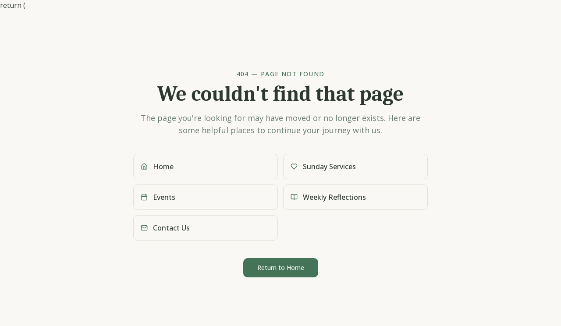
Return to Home (280, 267)
